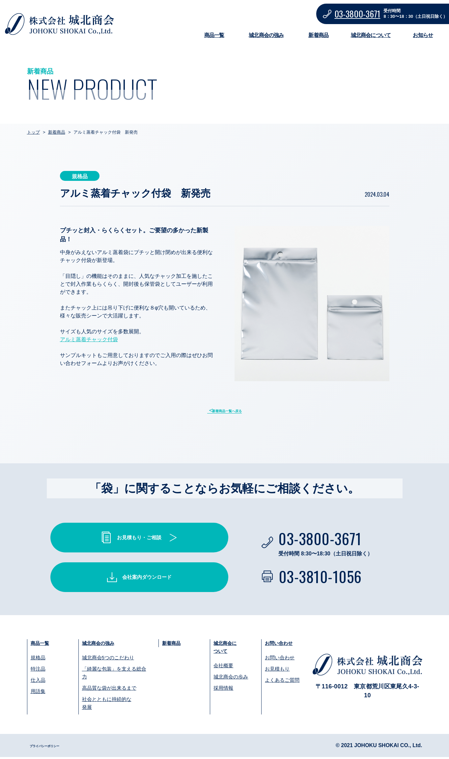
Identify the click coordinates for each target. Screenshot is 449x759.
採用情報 (223, 691)
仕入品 (38, 682)
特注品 (38, 671)
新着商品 (318, 35)
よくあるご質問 (282, 682)
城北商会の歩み (230, 679)
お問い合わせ (282, 644)
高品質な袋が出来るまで (109, 690)
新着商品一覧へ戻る (228, 411)
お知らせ (423, 35)
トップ (33, 132)
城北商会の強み (266, 35)
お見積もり (277, 671)
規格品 (38, 659)
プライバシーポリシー (56, 747)
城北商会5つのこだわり (108, 659)
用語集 (38, 693)
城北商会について (371, 35)
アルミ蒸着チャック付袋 (89, 339)
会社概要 (223, 668)
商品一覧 (214, 35)
